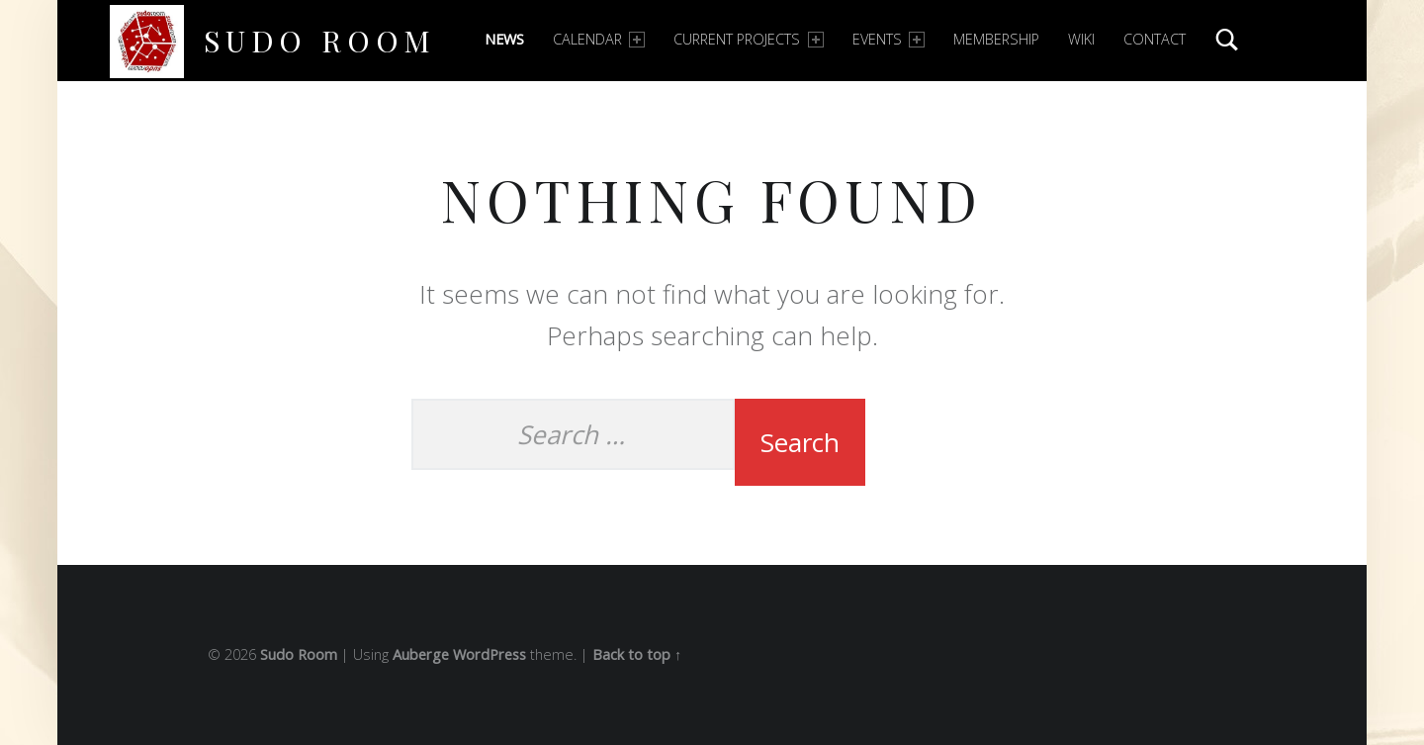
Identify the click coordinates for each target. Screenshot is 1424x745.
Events (888, 39)
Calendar (599, 39)
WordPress (489, 654)
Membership (996, 39)
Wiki (1081, 39)
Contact (1154, 39)
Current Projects (748, 39)
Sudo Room (320, 40)
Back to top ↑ (636, 654)
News (504, 39)
